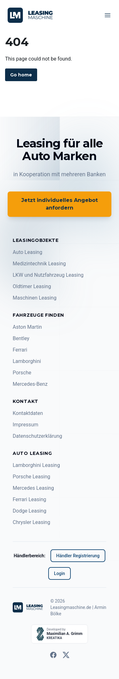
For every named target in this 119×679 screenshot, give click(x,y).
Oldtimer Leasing (32, 286)
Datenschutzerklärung (37, 436)
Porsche (22, 373)
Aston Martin (27, 327)
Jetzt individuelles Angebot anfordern (59, 204)
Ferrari (20, 350)
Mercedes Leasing (33, 488)
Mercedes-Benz (30, 384)
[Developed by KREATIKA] (59, 633)
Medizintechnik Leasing (39, 264)
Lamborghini (27, 361)
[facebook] (53, 655)
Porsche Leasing (31, 477)
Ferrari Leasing (29, 499)
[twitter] (66, 655)
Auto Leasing (27, 252)
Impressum (25, 425)
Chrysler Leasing (31, 522)
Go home (21, 75)
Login (59, 573)
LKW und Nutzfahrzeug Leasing (48, 275)
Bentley (21, 338)
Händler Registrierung (78, 555)
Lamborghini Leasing (36, 465)
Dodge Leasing (29, 511)
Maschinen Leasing (34, 298)
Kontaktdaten (28, 413)
